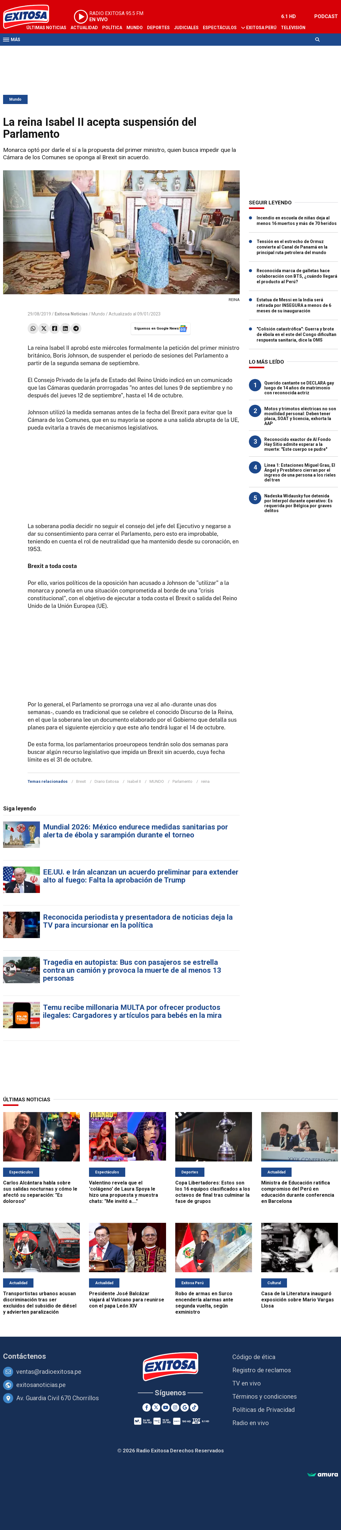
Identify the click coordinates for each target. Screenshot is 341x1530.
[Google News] (184, 1407)
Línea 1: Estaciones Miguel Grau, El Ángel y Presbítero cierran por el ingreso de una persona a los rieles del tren (300, 472)
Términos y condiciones (264, 1396)
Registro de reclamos (261, 1370)
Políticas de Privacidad (263, 1409)
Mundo (134, 27)
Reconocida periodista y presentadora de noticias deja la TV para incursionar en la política (138, 921)
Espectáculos (220, 27)
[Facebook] (146, 1407)
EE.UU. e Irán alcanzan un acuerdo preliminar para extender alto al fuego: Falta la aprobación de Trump (140, 876)
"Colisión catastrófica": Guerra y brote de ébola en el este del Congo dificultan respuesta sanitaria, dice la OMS (296, 334)
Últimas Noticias (46, 27)
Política (112, 27)
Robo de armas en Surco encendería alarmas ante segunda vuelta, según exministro (204, 1303)
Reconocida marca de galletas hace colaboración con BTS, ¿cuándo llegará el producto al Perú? (297, 276)
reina (205, 781)
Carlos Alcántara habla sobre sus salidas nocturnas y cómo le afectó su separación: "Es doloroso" (40, 1192)
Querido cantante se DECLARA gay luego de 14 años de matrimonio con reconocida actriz (299, 388)
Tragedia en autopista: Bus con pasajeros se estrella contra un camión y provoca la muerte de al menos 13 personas (132, 970)
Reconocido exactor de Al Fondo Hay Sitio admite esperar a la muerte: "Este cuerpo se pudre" (297, 444)
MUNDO (156, 781)
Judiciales (186, 27)
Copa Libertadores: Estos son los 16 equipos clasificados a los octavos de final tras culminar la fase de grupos (212, 1192)
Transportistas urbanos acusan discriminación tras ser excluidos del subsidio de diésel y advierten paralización (39, 1303)
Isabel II (134, 781)
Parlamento (182, 781)
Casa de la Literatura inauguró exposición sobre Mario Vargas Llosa (297, 1300)
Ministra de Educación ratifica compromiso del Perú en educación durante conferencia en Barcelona (297, 1192)
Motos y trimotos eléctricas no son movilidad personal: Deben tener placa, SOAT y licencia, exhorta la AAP (300, 416)
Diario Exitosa (107, 781)
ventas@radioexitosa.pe (48, 1371)
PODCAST (326, 16)
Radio (32, 51)
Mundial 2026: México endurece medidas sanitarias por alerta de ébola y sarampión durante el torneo (135, 831)
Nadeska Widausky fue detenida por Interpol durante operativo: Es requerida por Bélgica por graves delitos (298, 503)
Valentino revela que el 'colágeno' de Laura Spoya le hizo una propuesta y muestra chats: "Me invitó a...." (123, 1192)
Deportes (158, 27)
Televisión (293, 27)
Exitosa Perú (261, 27)
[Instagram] (175, 1407)
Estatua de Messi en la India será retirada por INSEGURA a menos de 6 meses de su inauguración (294, 305)
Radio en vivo (250, 1423)
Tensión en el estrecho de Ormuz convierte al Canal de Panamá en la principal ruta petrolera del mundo (292, 247)
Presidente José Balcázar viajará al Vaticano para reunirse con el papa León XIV (126, 1300)
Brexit (81, 781)
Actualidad (84, 27)
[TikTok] (194, 1407)
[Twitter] (156, 1407)
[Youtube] (165, 1407)
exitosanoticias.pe (41, 1385)
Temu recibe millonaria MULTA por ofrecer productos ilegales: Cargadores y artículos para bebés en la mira (132, 1011)
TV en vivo (246, 1383)
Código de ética (253, 1357)
